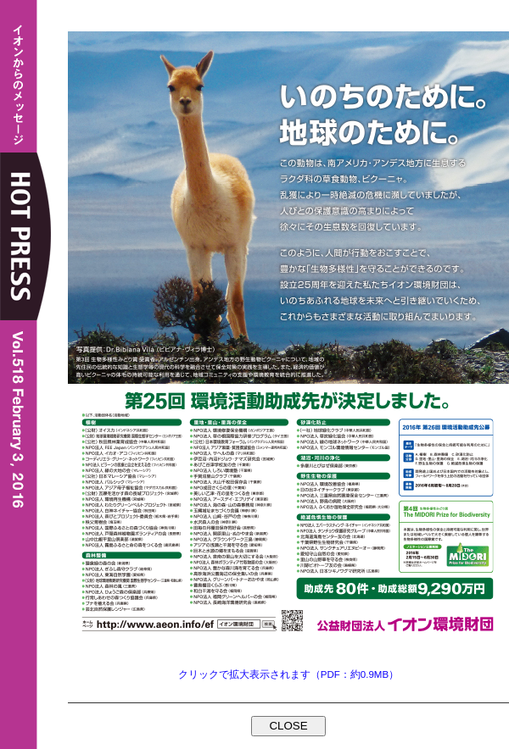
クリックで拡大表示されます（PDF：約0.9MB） (288, 674)
